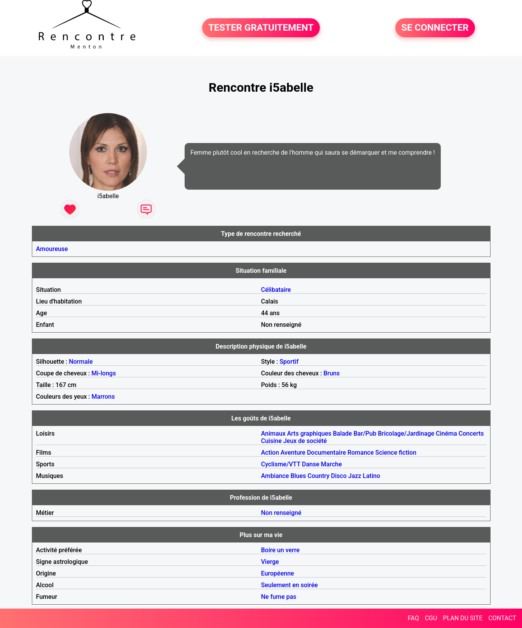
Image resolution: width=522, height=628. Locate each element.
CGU (431, 618)
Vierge (270, 561)
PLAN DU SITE (463, 618)
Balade (342, 433)
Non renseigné (281, 512)
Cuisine (271, 441)
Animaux (273, 433)
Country (318, 476)
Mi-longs (103, 373)
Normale (81, 361)
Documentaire (326, 452)
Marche (331, 464)
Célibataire (276, 289)
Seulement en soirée (289, 585)
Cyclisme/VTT (280, 464)
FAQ (413, 618)
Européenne (277, 573)
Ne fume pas (279, 596)
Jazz (354, 476)
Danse (310, 464)
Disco (339, 476)
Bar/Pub (364, 433)
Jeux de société (305, 441)
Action (270, 452)
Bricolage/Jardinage (406, 433)
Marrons (103, 396)
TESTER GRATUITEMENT (261, 28)
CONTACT (502, 618)
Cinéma (446, 433)
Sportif (289, 361)
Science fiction (395, 452)
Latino (371, 476)
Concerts (471, 433)
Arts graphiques (309, 433)
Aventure (293, 452)
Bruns (331, 373)
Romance (360, 452)
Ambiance (275, 476)
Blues (298, 476)
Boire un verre (280, 550)
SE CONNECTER (435, 28)
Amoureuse (52, 249)
